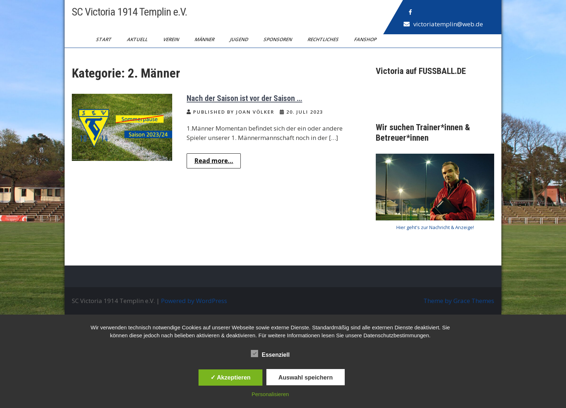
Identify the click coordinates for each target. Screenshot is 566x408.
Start (104, 39)
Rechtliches (323, 39)
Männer (205, 39)
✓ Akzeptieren (230, 377)
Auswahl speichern (305, 377)
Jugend (239, 39)
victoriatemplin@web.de (448, 24)
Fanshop (365, 39)
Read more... (213, 161)
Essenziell (270, 353)
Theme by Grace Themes (458, 301)
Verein (171, 39)
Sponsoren (278, 39)
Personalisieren (270, 394)
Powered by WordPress (194, 301)
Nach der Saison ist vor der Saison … (244, 98)
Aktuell (137, 39)
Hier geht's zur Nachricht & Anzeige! (435, 227)
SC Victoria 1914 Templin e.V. (129, 11)
